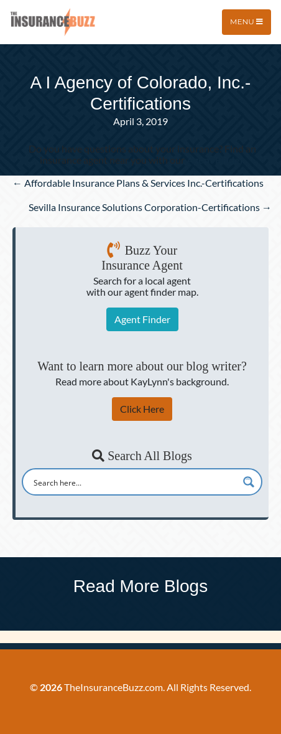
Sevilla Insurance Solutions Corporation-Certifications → (150, 207)
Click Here (142, 409)
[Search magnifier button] (248, 482)
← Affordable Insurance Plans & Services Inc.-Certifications (138, 183)
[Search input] (134, 482)
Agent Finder (142, 319)
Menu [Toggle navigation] (246, 21)
